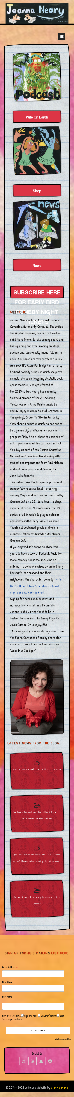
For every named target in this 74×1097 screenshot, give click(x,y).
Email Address (10, 967)
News (37, 266)
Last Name (7, 996)
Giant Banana (59, 1088)
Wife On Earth (37, 117)
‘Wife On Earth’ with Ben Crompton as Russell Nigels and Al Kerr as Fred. (35, 586)
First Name (7, 982)
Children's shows (48, 1015)
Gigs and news (30, 1015)
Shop (37, 191)
